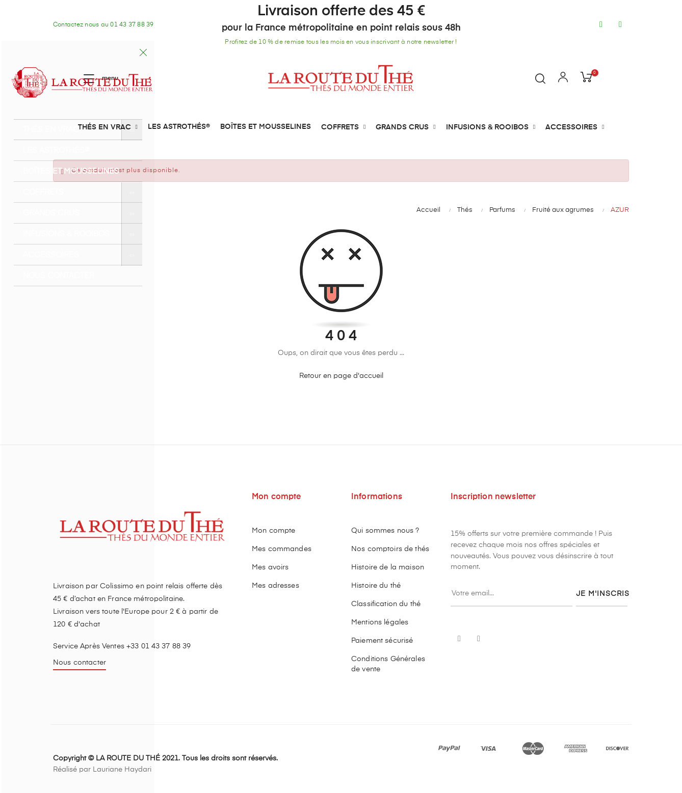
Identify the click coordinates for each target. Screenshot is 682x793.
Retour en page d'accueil (341, 375)
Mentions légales (379, 622)
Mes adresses (275, 585)
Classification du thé (386, 604)
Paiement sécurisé (382, 640)
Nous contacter (79, 662)
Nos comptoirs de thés (390, 549)
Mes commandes (281, 549)
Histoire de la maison (387, 567)
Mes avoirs (270, 567)
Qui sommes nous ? (385, 530)
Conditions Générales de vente (388, 664)
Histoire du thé (376, 585)
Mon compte (273, 530)
